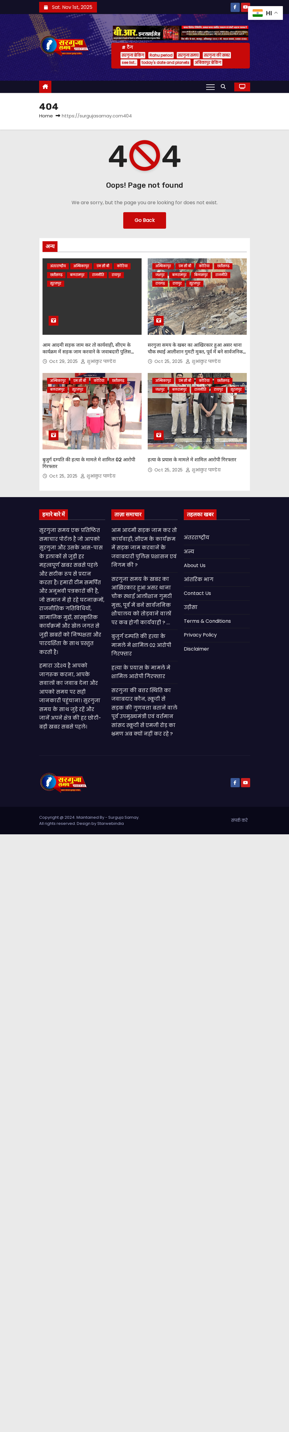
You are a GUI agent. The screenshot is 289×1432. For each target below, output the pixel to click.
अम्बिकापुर (81, 266)
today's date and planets (165, 62)
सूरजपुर (55, 283)
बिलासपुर (201, 275)
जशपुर (160, 275)
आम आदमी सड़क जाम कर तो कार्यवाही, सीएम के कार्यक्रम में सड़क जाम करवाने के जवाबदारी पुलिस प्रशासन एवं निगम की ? (87, 351)
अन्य (189, 551)
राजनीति (98, 275)
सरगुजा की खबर (217, 55)
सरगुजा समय (188, 55)
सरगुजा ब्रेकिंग (133, 55)
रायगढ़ (160, 283)
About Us (195, 565)
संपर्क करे (239, 820)
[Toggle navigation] (210, 87)
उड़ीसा (191, 607)
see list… (129, 62)
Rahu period (161, 55)
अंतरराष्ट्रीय (58, 266)
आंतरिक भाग (198, 579)
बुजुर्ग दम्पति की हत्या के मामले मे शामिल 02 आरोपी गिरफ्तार (141, 645)
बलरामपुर (77, 275)
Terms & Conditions (207, 621)
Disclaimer (196, 648)
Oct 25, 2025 (169, 361)
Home (46, 116)
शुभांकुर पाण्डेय (98, 361)
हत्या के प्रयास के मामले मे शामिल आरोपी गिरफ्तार (192, 460)
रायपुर (116, 275)
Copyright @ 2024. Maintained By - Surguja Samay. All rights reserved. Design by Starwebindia (89, 820)
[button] (225, 86)
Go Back (145, 220)
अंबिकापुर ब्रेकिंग (208, 62)
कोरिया (122, 266)
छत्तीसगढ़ (56, 275)
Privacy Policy (200, 634)
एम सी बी (103, 266)
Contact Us (197, 593)
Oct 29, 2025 (64, 361)
